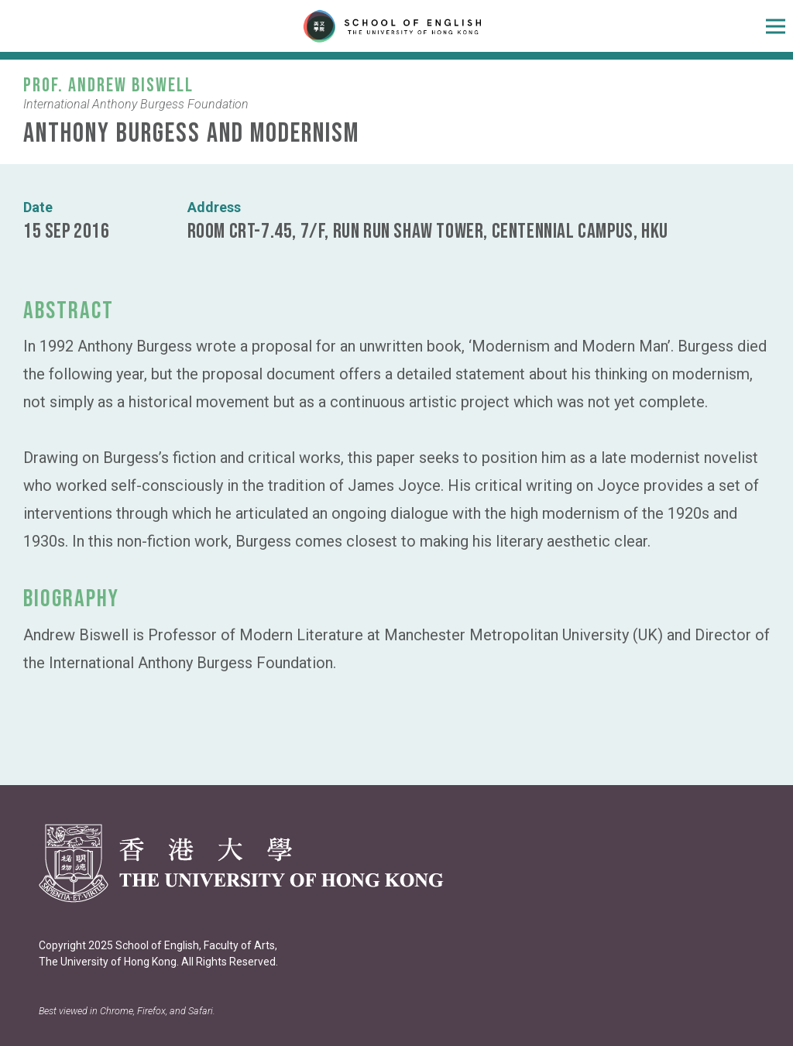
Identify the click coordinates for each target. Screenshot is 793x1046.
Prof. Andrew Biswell (108, 86)
